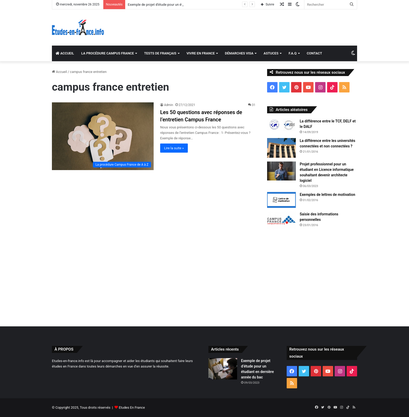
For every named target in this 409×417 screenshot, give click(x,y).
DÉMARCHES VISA (239, 53)
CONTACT (314, 53)
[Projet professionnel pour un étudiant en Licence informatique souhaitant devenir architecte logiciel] (281, 171)
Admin (168, 105)
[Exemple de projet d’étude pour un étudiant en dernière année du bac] (222, 369)
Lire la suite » (174, 148)
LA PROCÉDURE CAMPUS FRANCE (107, 53)
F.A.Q (292, 53)
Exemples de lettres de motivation (327, 194)
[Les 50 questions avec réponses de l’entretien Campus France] (103, 136)
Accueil (59, 72)
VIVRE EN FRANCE (201, 53)
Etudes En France (132, 407)
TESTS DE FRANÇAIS (160, 53)
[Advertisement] (204, 276)
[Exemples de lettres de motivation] (281, 200)
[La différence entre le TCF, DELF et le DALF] (281, 125)
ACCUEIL (65, 53)
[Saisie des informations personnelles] (281, 220)
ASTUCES (270, 53)
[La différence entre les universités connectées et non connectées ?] (281, 148)
